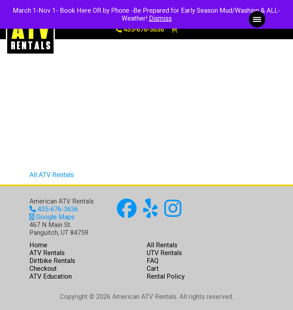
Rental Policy (166, 276)
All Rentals (162, 245)
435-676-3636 (139, 29)
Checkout (43, 268)
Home (38, 245)
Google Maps (51, 217)
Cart (153, 268)
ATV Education (50, 276)
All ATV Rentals (51, 175)
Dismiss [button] (160, 18)
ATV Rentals (47, 253)
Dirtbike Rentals (52, 261)
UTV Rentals (164, 253)
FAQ (152, 261)
